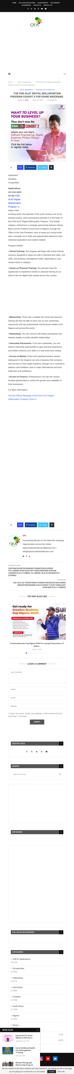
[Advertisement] (41, 48)
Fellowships (55, 3)
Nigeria (16, 1015)
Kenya (15, 1025)
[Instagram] (38, 9)
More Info (61, 1071)
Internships (26, 5)
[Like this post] (21, 167)
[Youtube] (42, 9)
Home (14, 3)
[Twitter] (31, 9)
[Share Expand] (51, 167)
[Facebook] (19, 1058)
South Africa (18, 1006)
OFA (26, 100)
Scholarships (43, 3)
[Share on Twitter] (42, 167)
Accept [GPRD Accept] (51, 1072)
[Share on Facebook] (30, 167)
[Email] (45, 9)
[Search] (64, 73)
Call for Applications (27, 3)
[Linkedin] (35, 9)
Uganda (38, 1040)
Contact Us (47, 5)
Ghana (38, 1034)
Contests (37, 5)
